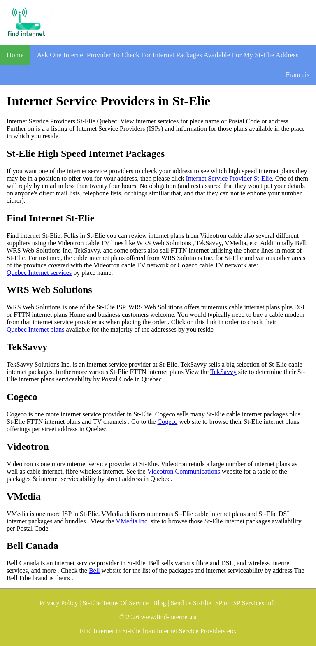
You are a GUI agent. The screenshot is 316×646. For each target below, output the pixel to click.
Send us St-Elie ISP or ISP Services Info (224, 603)
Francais (297, 75)
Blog (159, 603)
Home (15, 55)
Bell (94, 570)
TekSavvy (223, 371)
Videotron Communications (183, 471)
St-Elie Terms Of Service (115, 603)
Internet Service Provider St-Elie (229, 178)
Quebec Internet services (39, 272)
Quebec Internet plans (35, 329)
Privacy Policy (58, 603)
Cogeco (167, 421)
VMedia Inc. (132, 521)
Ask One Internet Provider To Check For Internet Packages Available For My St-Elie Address (168, 55)
